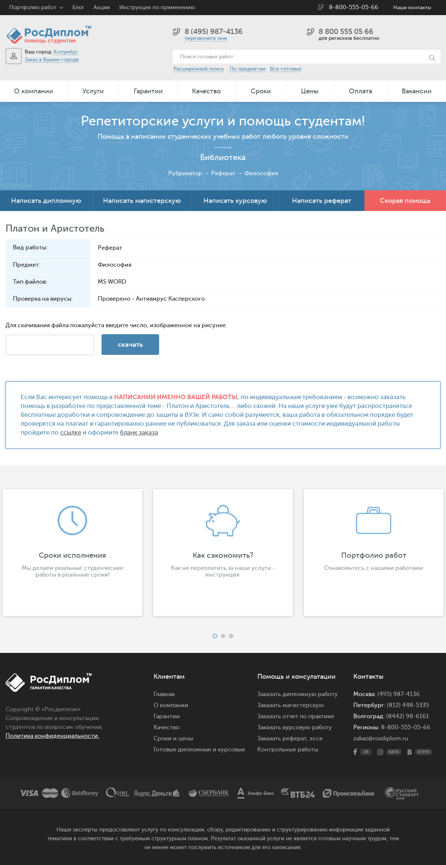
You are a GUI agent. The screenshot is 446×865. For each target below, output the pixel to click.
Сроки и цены (173, 738)
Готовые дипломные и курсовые (199, 749)
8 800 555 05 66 (346, 31)
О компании (33, 91)
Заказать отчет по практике (295, 716)
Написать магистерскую (142, 200)
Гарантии (148, 91)
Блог (78, 7)
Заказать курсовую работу (294, 727)
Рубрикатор (185, 173)
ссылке (70, 432)
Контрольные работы (287, 749)
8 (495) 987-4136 (214, 31)
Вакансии (417, 91)
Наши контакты (412, 7)
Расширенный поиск (199, 69)
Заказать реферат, (282, 738)
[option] (223, 552)
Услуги (93, 91)
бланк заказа (139, 432)
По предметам (247, 69)
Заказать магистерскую (290, 705)
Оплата (360, 91)
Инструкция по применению (157, 7)
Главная (164, 694)
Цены (310, 91)
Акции (101, 7)
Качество (206, 91)
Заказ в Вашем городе (52, 59)
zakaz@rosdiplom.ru (380, 738)
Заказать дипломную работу (297, 694)
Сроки (261, 91)
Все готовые (285, 69)
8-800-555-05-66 (353, 7)
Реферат (223, 173)
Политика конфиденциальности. (52, 736)
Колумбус (66, 52)
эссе (316, 738)
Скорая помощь (405, 200)
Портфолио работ (32, 7)
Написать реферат (321, 200)
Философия (261, 173)
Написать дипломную (46, 200)
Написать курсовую (235, 200)
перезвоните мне (206, 38)
